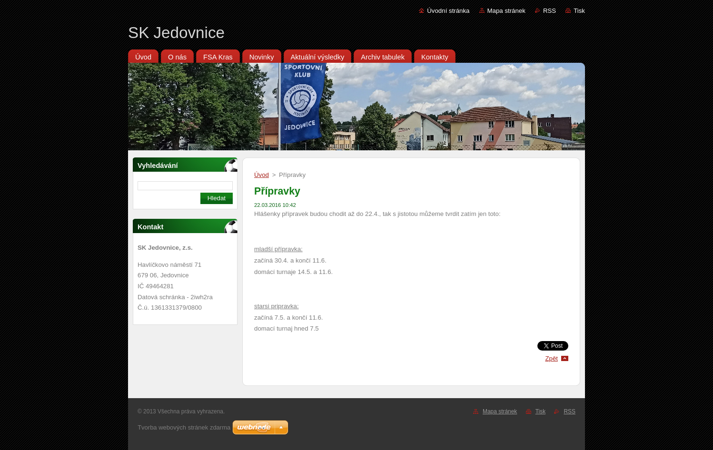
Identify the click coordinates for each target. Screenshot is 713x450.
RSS (549, 10)
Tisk (579, 10)
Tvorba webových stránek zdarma (184, 427)
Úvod (261, 174)
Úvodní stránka (448, 10)
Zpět (551, 358)
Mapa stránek (506, 10)
